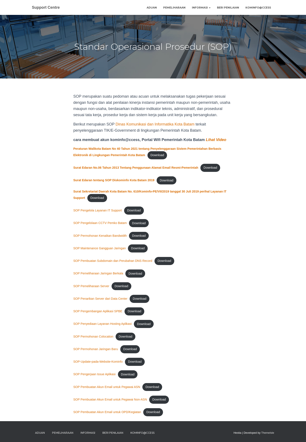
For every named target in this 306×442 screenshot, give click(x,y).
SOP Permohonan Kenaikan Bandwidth (100, 235)
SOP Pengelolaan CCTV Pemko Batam (100, 223)
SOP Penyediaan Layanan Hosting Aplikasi (102, 324)
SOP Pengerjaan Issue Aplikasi (94, 374)
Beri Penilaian (228, 7)
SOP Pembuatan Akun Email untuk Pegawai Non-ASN (110, 399)
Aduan (152, 7)
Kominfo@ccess (258, 7)
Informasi (201, 7)
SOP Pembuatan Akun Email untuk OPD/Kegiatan (107, 412)
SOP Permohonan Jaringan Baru (95, 349)
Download (157, 155)
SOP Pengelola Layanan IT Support (97, 210)
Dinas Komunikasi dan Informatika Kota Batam (155, 124)
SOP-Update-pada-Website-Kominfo (98, 362)
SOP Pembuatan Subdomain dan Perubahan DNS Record (112, 260)
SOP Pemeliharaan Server (91, 286)
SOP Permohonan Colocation (93, 336)
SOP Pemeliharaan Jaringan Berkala (98, 273)
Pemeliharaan (174, 7)
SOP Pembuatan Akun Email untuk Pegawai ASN (106, 387)
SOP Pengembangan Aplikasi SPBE (97, 311)
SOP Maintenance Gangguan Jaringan (99, 248)
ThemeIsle (267, 432)
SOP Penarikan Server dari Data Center (100, 298)
